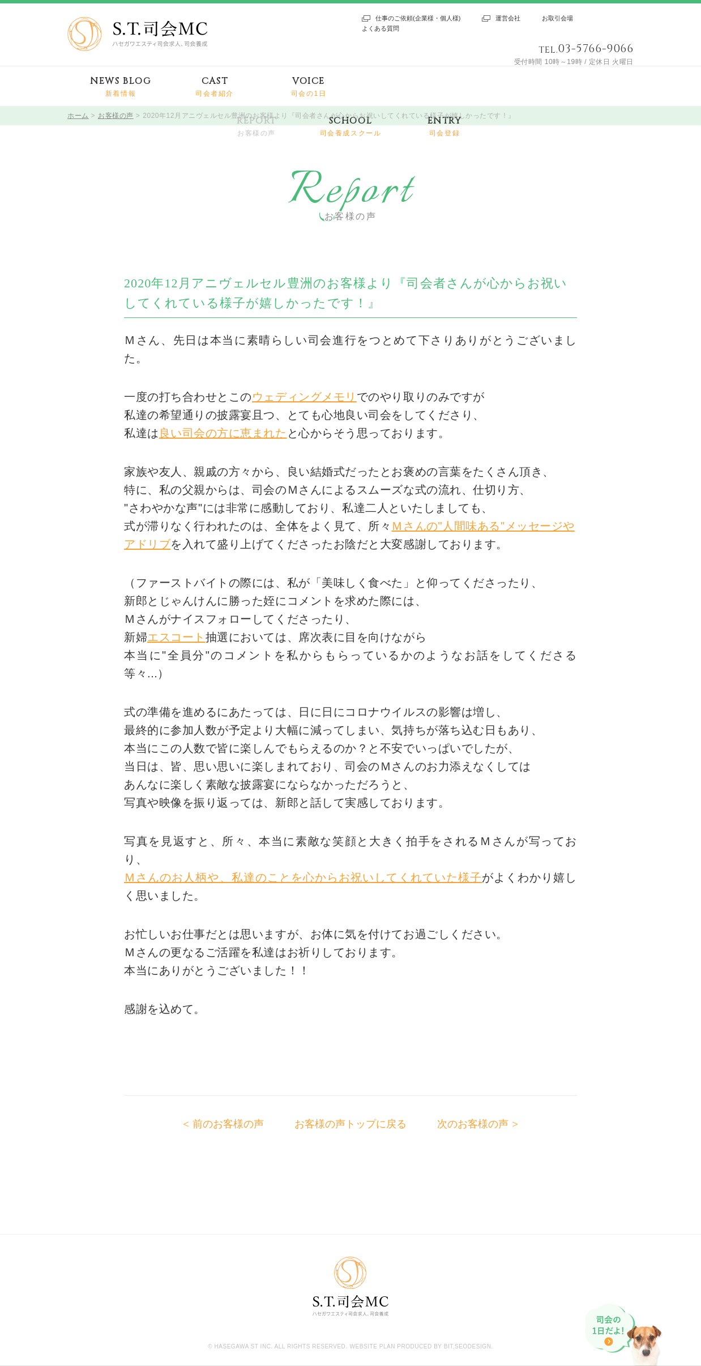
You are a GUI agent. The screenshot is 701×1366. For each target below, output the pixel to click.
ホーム (78, 116)
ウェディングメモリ (304, 397)
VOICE (309, 87)
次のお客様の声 (472, 1124)
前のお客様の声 (228, 1124)
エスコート (176, 637)
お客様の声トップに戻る (350, 1124)
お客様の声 (116, 116)
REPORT (256, 126)
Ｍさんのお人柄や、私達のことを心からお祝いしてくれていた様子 (303, 877)
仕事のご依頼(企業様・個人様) (417, 18)
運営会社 (507, 18)
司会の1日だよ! (624, 1335)
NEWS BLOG (120, 87)
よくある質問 (380, 28)
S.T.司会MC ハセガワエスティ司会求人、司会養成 (137, 34)
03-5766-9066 (596, 48)
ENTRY (445, 126)
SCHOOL (351, 126)
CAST (214, 87)
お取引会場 (557, 18)
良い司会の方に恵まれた (223, 433)
